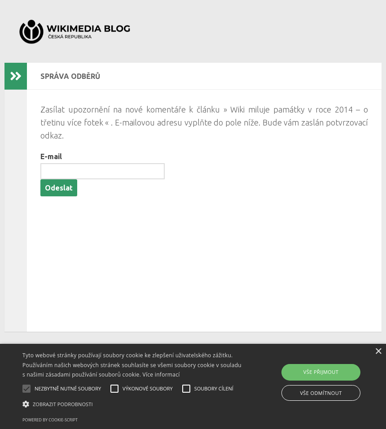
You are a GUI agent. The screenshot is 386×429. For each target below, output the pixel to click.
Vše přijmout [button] (320, 371)
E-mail (51, 156)
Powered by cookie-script (50, 420)
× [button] (378, 351)
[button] (133, 404)
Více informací (161, 374)
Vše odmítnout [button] (321, 393)
